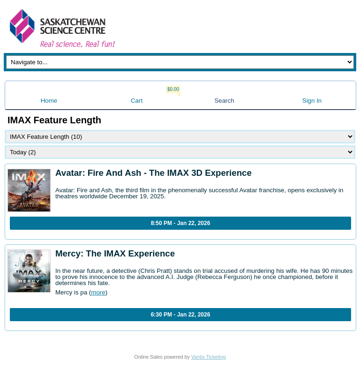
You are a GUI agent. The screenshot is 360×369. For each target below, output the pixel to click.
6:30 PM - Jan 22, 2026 (180, 314)
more (98, 292)
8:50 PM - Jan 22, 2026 (180, 223)
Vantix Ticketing (208, 357)
